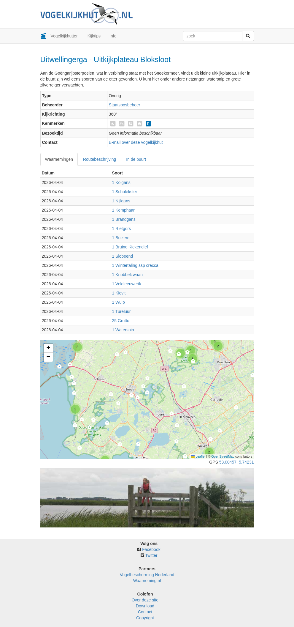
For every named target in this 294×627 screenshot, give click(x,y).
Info (112, 36)
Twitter (151, 555)
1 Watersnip (123, 329)
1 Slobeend (122, 256)
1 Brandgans (123, 219)
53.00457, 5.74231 (236, 462)
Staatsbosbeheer (124, 105)
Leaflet (198, 456)
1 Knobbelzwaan (127, 274)
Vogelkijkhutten (65, 36)
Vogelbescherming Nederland (147, 574)
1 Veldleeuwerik (126, 283)
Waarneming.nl (147, 580)
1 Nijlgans (121, 201)
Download (145, 606)
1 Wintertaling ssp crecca (135, 265)
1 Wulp (118, 302)
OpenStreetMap (222, 456)
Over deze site (145, 600)
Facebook (151, 549)
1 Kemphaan (123, 210)
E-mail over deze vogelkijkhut (136, 142)
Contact (145, 611)
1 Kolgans (121, 182)
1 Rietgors (121, 228)
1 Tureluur (121, 311)
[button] (74, 384)
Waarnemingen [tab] (59, 159)
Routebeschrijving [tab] (99, 159)
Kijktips (94, 36)
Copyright (145, 617)
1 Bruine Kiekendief (130, 247)
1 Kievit (118, 293)
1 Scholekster (124, 191)
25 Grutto (120, 320)
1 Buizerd (120, 237)
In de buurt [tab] (136, 159)
